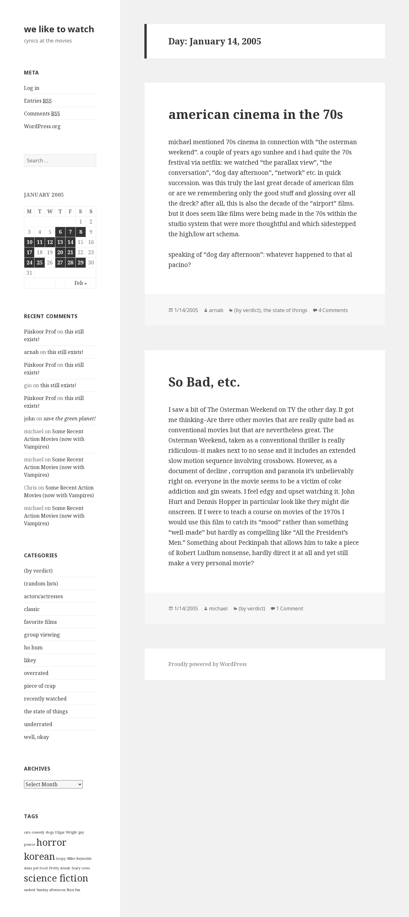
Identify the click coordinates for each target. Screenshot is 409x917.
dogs (50, 832)
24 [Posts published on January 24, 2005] (29, 262)
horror (51, 842)
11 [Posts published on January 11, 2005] (39, 242)
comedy (38, 832)
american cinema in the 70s (255, 114)
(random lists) (41, 583)
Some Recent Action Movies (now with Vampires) (54, 439)
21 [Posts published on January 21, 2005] (70, 252)
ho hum (33, 647)
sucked (29, 890)
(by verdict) (38, 570)
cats (27, 832)
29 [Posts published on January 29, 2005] (80, 262)
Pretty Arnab (59, 868)
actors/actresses (43, 596)
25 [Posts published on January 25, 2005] (39, 262)
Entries (38, 101)
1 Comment (289, 608)
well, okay (36, 737)
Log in (31, 87)
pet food (40, 868)
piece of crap (40, 685)
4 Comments (333, 310)
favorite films (40, 621)
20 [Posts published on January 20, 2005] (60, 252)
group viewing (42, 634)
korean (39, 856)
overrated (36, 673)
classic (32, 609)
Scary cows (81, 868)
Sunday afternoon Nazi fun (58, 890)
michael (218, 608)
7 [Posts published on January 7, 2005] (70, 231)
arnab (31, 352)
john (29, 418)
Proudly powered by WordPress (207, 664)
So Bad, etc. (204, 381)
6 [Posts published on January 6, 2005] (60, 231)
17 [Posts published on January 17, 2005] (29, 252)
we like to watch (59, 29)
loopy (61, 858)
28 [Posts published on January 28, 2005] (70, 262)
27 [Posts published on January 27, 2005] (60, 262)
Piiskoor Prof (40, 331)
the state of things (46, 711)
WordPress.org (42, 126)
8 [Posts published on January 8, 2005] (80, 231)
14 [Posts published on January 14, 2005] (70, 242)
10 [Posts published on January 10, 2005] (29, 242)
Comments (42, 113)
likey (30, 660)
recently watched (45, 698)
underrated (38, 724)
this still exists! (65, 352)
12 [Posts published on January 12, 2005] (50, 242)
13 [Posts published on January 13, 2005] (60, 242)
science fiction (56, 878)
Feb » (80, 282)
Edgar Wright (66, 832)
